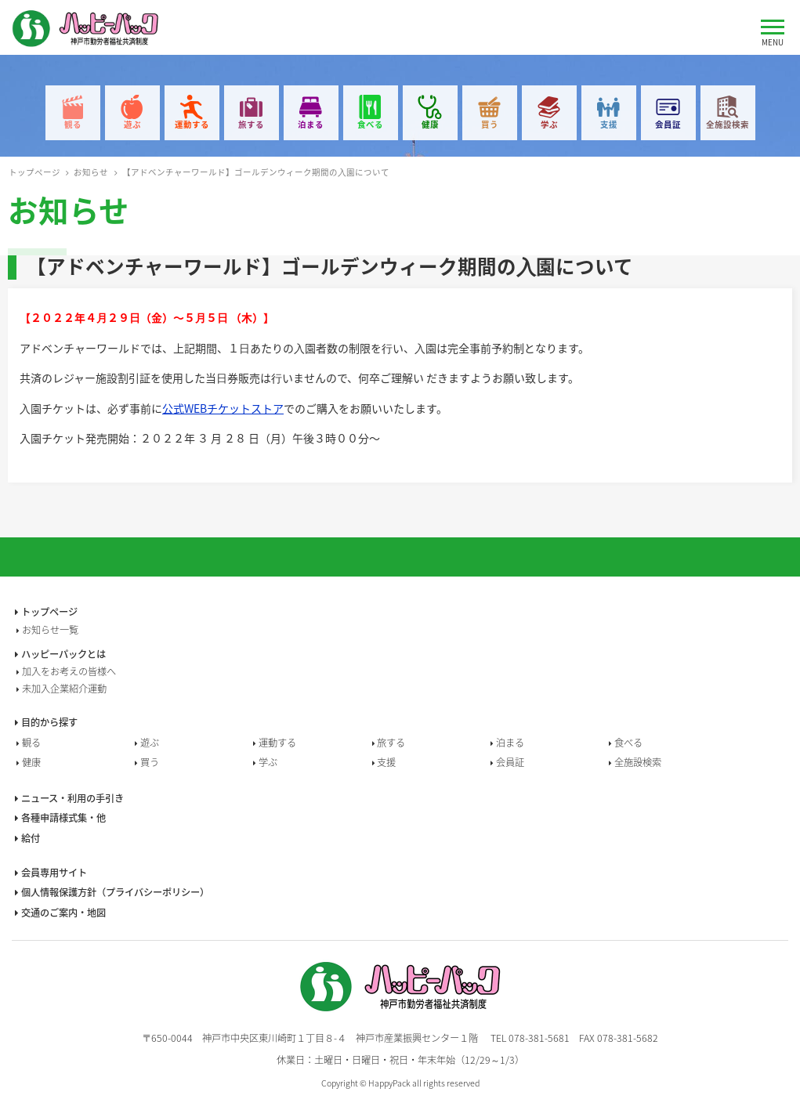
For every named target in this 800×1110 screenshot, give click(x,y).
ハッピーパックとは (63, 654)
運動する (192, 124)
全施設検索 (727, 124)
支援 (608, 124)
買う (489, 124)
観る (72, 124)
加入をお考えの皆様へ (69, 671)
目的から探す (49, 722)
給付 (30, 838)
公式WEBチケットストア (223, 408)
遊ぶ (132, 124)
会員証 (668, 124)
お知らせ (91, 172)
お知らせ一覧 (50, 630)
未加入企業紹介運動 (64, 689)
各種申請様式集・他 (63, 818)
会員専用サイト (54, 873)
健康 (430, 124)
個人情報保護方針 (115, 892)
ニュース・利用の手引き (72, 798)
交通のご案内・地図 (63, 913)
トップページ (34, 172)
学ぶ (549, 124)
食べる (370, 124)
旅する (251, 124)
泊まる (311, 124)
